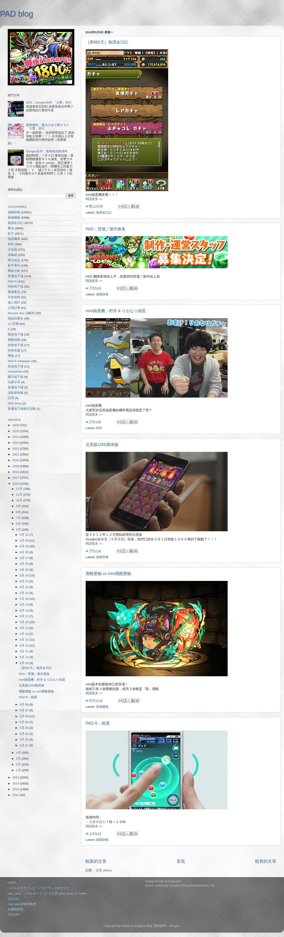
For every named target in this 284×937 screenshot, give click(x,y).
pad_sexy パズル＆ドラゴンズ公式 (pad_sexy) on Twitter (47, 893)
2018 (16, 472)
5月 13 (24, 639)
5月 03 (24, 733)
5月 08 (24, 704)
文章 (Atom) (104, 870)
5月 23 (24, 581)
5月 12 (24, 645)
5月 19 (24, 604)
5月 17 (24, 616)
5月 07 (24, 710)
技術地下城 (15, 345)
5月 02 (24, 739)
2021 (16, 454)
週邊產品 (14, 292)
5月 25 (24, 569)
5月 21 (24, 593)
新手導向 (14, 265)
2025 (16, 431)
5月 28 (24, 552)
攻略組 (12, 255)
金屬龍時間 (15, 909)
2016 (16, 483)
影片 (11, 233)
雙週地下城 (15, 276)
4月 (19, 752)
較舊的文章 (265, 861)
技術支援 (14, 350)
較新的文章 (95, 861)
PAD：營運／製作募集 (106, 229)
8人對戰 (13, 323)
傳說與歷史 (15, 318)
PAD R (12, 281)
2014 (16, 783)
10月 (19, 500)
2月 (19, 764)
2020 (16, 460)
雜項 (11, 228)
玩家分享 (14, 382)
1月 (19, 770)
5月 (19, 529)
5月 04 (24, 727)
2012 (16, 795)
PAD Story (15, 403)
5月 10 (24, 657)
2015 (16, 777)
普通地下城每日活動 (22, 408)
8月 (19, 512)
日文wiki (13, 898)
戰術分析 (14, 270)
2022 (16, 448)
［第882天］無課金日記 (107, 42)
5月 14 (24, 633)
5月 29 (24, 546)
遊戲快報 (102, 294)
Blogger (174, 925)
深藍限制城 (15, 392)
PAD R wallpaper (19, 361)
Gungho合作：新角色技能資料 (47, 151)
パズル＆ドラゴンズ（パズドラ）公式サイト (39, 888)
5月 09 (24, 663)
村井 (99, 428)
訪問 (11, 398)
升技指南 (14, 297)
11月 (19, 494)
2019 (16, 466)
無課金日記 (104, 212)
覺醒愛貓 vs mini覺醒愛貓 (108, 573)
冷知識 (12, 249)
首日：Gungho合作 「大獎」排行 (49, 102)
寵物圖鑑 (102, 706)
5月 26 (24, 563)
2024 (16, 437)
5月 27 (24, 558)
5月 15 (24, 628)
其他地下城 (15, 366)
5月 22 (24, 587)
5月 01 (24, 745)
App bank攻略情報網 (22, 904)
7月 (19, 517)
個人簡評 (14, 302)
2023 (16, 442)
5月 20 (24, 598)
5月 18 (24, 610)
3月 (19, 758)
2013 (16, 789)
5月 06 (24, 716)
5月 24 (24, 575)
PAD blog (16, 13)
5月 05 (24, 722)
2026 (16, 425)
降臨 (11, 355)
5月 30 (24, 540)
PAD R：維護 (98, 723)
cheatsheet (15, 371)
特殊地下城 (15, 286)
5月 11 (24, 651)
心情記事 (14, 308)
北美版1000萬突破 (102, 444)
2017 (16, 477)
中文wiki (13, 914)
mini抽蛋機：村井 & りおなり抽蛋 (116, 311)
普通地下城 (15, 387)
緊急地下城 (15, 334)
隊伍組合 (14, 260)
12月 (19, 488)
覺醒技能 (14, 339)
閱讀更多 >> (94, 199)
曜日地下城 (15, 376)
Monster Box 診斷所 (21, 313)
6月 (19, 523)
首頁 (181, 861)
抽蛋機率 (14, 239)
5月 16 (24, 622)
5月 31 (24, 534)
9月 (19, 506)
